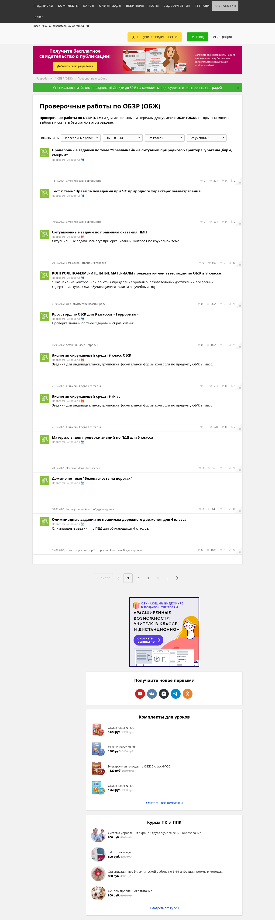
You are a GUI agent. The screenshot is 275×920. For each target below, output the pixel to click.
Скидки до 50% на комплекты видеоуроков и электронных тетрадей (167, 87)
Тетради (186, 5)
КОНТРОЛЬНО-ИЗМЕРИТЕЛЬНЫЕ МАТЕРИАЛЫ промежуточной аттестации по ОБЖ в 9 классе (136, 273)
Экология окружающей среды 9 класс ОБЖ (91, 355)
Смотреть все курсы (164, 908)
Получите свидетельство (154, 37)
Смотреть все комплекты (164, 803)
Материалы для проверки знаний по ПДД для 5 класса (102, 437)
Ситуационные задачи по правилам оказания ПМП (99, 232)
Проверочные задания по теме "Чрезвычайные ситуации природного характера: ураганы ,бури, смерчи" (142, 152)
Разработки (207, 5)
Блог (225, 5)
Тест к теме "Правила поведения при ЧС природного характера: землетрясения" (127, 191)
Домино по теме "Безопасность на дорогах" (92, 478)
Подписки (42, 5)
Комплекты (64, 5)
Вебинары (125, 5)
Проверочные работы (92, 78)
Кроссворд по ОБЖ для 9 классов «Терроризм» (95, 314)
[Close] (238, 88)
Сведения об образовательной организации (61, 26)
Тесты (142, 5)
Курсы (83, 5)
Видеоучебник (163, 5)
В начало (101, 578)
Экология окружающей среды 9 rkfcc (86, 396)
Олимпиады (103, 5)
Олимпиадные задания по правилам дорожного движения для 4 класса (119, 519)
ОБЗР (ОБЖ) (65, 78)
